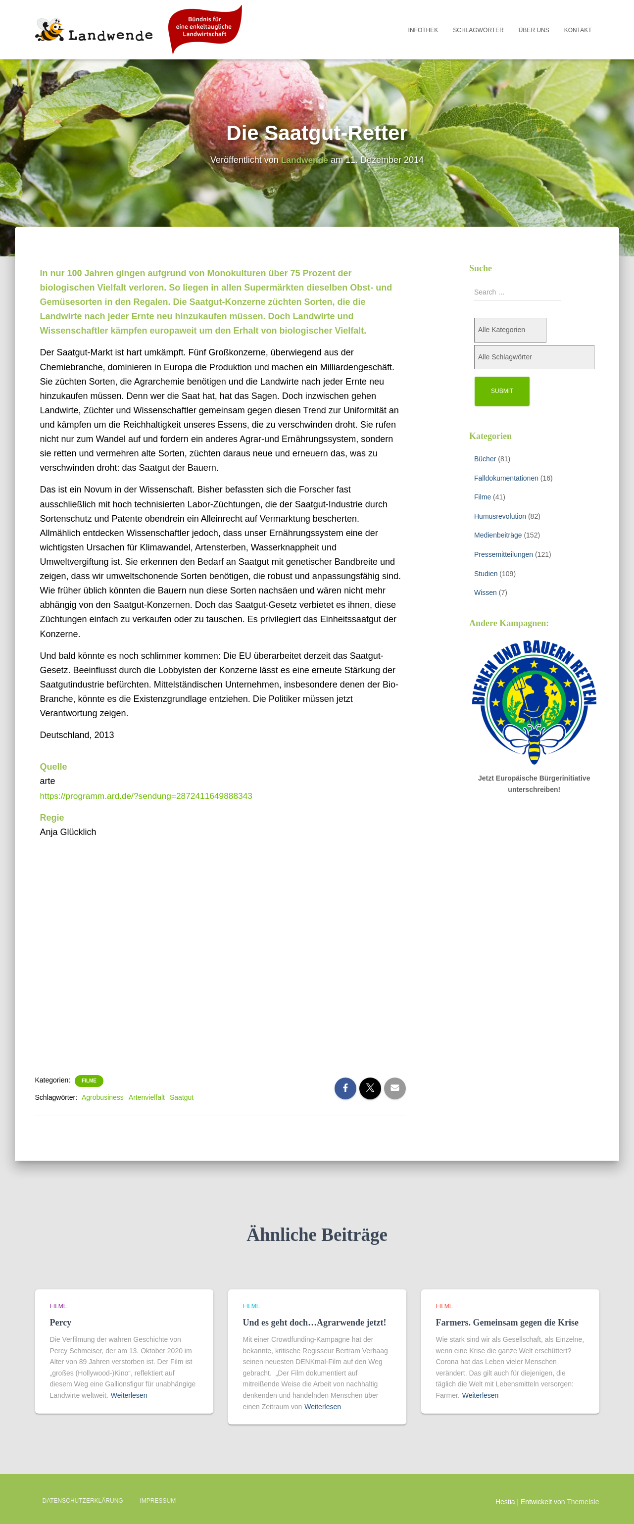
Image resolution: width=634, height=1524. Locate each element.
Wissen (485, 592)
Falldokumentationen (506, 478)
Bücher (485, 459)
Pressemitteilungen (503, 554)
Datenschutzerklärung (83, 1500)
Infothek (423, 30)
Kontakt (578, 30)
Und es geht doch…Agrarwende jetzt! (315, 1322)
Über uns (534, 30)
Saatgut (182, 1097)
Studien (485, 574)
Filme (89, 1080)
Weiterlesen (129, 1395)
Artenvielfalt (147, 1097)
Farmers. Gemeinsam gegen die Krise (507, 1322)
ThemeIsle (583, 1502)
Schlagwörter (478, 30)
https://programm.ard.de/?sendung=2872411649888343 (150, 796)
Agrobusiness (103, 1097)
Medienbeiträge (498, 535)
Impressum (158, 1500)
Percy (61, 1322)
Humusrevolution (500, 516)
